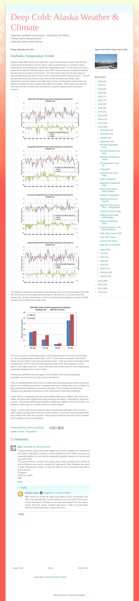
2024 (100, 89)
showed (19, 388)
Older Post (82, 568)
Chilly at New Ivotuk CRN (110, 233)
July (102, 253)
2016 (100, 119)
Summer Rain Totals (108, 241)
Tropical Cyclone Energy (110, 211)
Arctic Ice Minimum (108, 179)
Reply (20, 482)
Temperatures (31, 431)
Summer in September (109, 195)
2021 (100, 100)
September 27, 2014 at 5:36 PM (57, 493)
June (102, 257)
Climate (20, 431)
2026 (100, 81)
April (102, 265)
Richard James (32, 493)
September (105, 141)
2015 (100, 123)
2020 (100, 104)
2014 (100, 127)
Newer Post (18, 568)
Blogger (81, 595)
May (102, 261)
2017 (100, 115)
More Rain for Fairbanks (110, 245)
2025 (100, 85)
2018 (100, 112)
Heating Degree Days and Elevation (109, 216)
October (104, 138)
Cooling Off (104, 169)
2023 (100, 93)
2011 (100, 288)
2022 (100, 96)
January (104, 276)
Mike (20, 447)
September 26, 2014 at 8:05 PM (36, 447)
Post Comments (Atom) (56, 577)
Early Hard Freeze (107, 237)
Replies (24, 488)
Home (50, 568)
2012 (100, 284)
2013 (100, 281)
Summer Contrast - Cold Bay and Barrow (110, 228)
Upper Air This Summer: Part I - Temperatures (110, 206)
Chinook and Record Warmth (108, 200)
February (104, 272)
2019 (100, 108)
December (105, 130)
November (105, 134)
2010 (100, 292)
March (103, 268)
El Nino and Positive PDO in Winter (108, 190)
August (103, 249)
